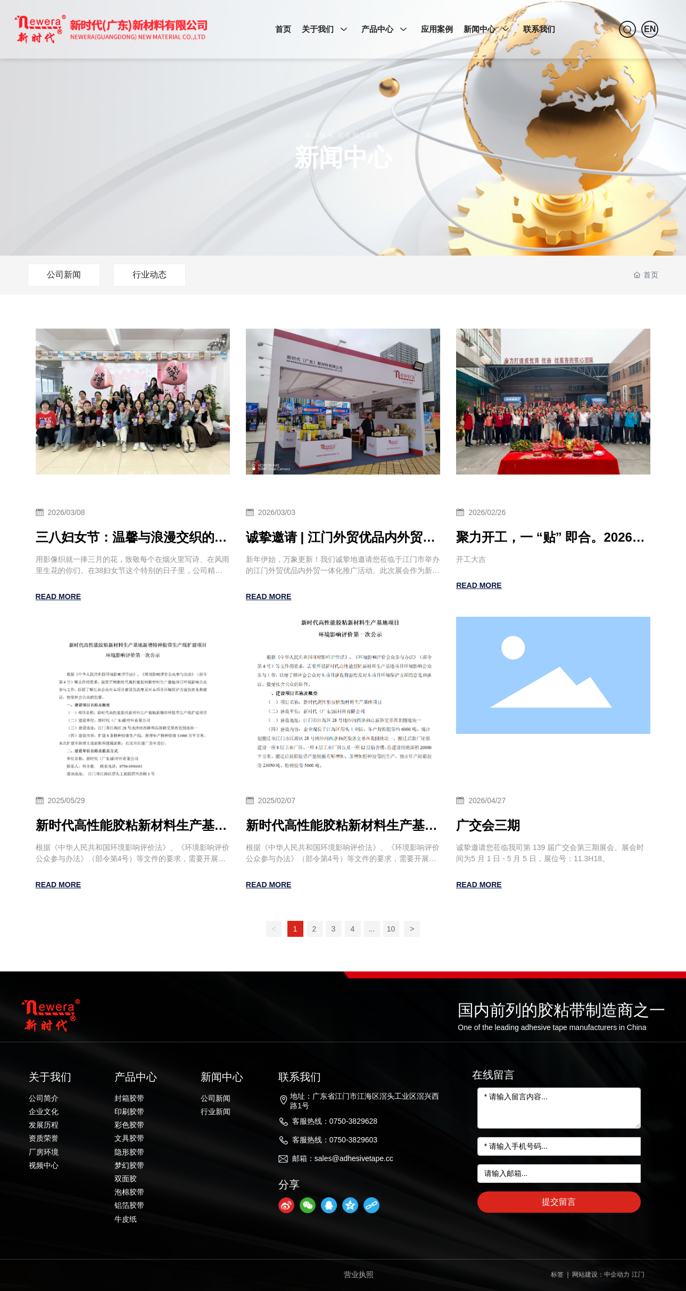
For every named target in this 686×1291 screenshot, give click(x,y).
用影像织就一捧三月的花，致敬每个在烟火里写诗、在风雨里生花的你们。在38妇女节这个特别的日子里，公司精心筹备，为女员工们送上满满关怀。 (132, 570)
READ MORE (58, 596)
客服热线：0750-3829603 (334, 1139)
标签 (556, 1274)
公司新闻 (64, 274)
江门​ (638, 1274)
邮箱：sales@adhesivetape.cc (342, 1158)
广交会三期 (488, 825)
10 (391, 929)
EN (650, 29)
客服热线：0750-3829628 (334, 1121)
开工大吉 (471, 559)
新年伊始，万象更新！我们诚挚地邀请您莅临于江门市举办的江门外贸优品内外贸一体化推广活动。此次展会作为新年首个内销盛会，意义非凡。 (343, 570)
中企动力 (617, 1274)
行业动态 (150, 274)
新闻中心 (343, 173)
